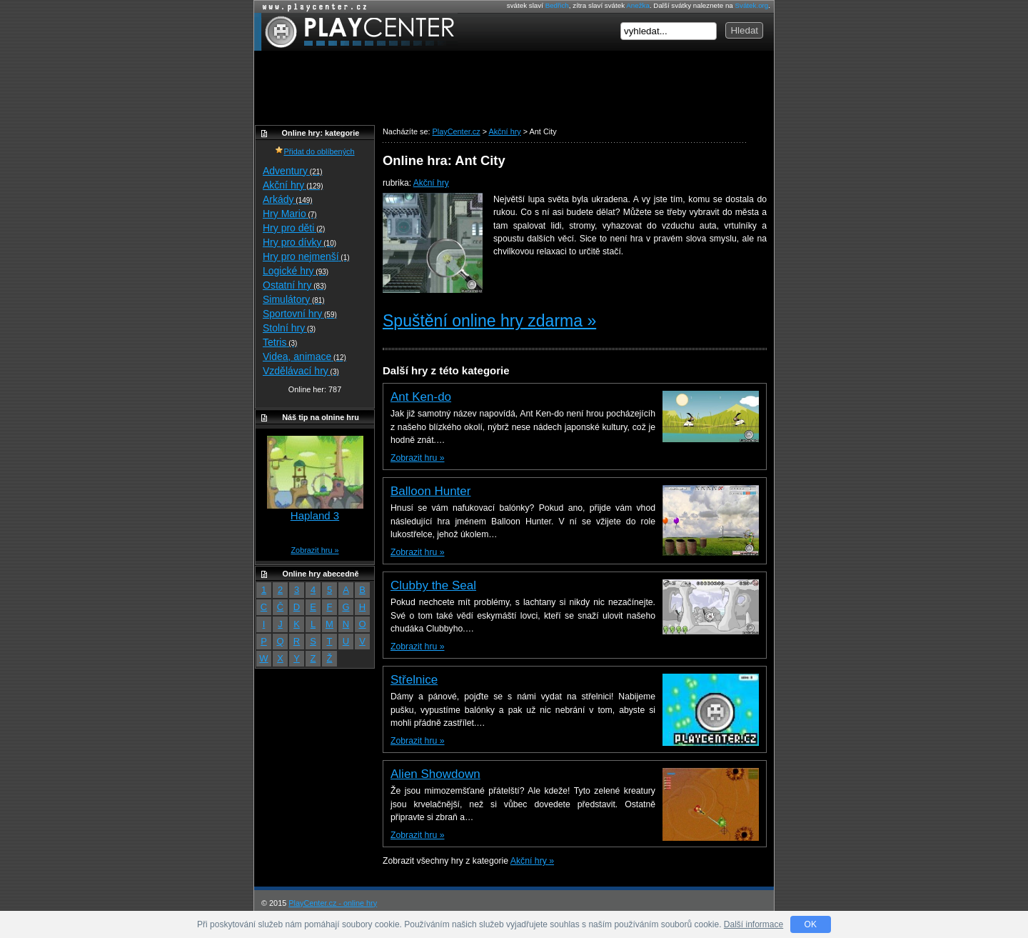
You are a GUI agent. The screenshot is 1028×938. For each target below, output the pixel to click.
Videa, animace (304, 356)
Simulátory (294, 299)
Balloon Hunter (430, 491)
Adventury (293, 170)
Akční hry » (532, 861)
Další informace (753, 924)
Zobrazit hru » (417, 458)
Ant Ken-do (420, 397)
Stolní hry (289, 328)
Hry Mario (290, 213)
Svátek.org (752, 5)
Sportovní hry (300, 313)
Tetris (280, 342)
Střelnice (414, 680)
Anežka (638, 5)
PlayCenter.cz (356, 32)
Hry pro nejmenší (306, 256)
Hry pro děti (294, 228)
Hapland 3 (315, 515)
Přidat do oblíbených (314, 151)
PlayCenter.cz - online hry (332, 903)
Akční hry (431, 183)
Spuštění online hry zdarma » (489, 320)
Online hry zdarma (311, 7)
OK (811, 924)
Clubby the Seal (433, 585)
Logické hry (295, 270)
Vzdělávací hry (301, 370)
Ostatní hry (294, 285)
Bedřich (557, 5)
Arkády (288, 199)
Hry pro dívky (299, 242)
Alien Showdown (435, 774)
